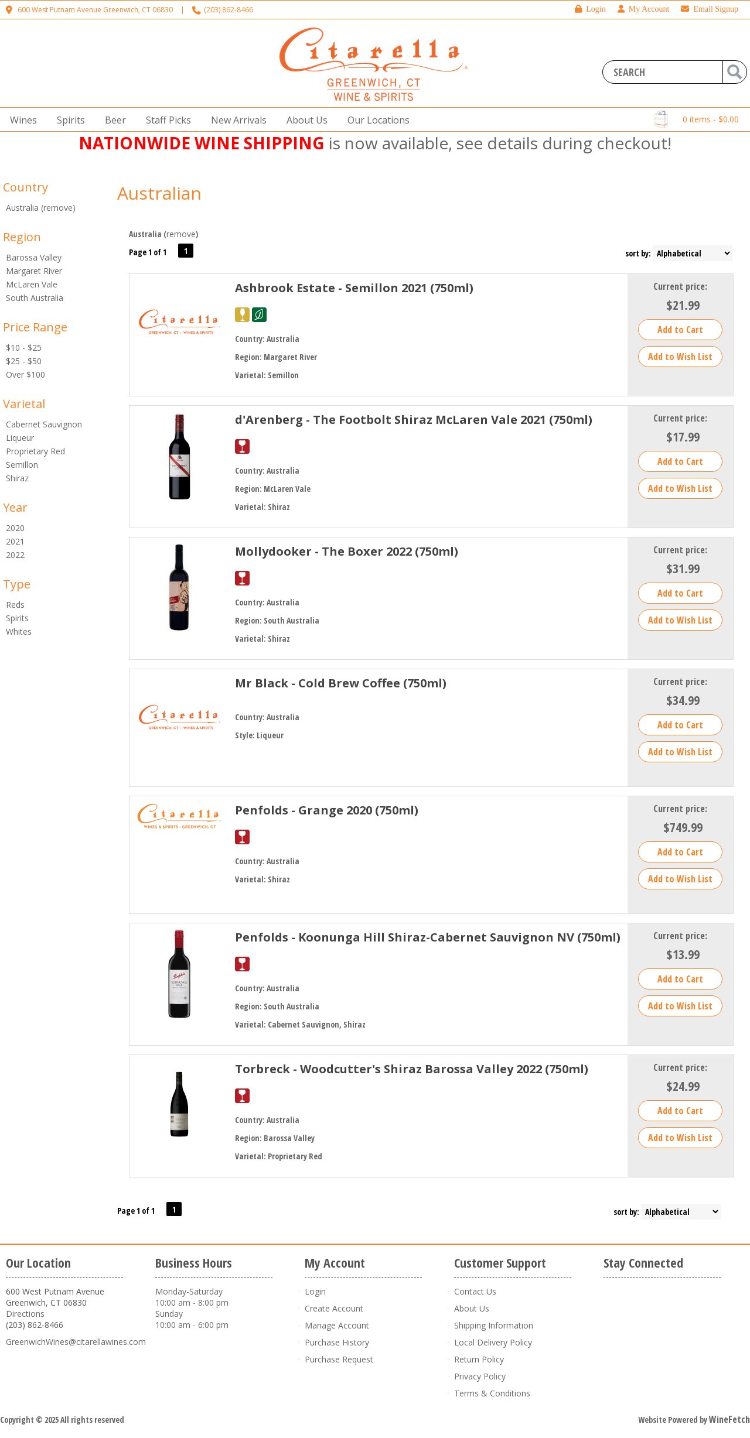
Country (25, 187)
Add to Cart (680, 329)
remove (181, 233)
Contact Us (475, 1291)
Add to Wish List (680, 356)
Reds (15, 604)
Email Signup (709, 9)
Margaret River (34, 270)
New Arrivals (239, 120)
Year (15, 507)
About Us (303, 120)
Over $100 (25, 374)
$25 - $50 (24, 361)
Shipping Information (493, 1325)
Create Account (334, 1308)
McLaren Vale (31, 284)
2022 (15, 554)
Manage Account (337, 1325)
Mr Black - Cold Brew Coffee (340, 683)
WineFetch (729, 1419)
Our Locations (375, 120)
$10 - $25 (24, 347)
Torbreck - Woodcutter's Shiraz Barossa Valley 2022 (411, 1069)
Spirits (67, 120)
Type (16, 584)
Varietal (24, 404)
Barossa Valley (34, 257)
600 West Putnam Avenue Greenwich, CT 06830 (95, 10)
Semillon (22, 464)
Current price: (680, 286)
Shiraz (17, 478)
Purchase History (337, 1342)
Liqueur (20, 437)
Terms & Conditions (492, 1393)
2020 (15, 527)
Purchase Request (339, 1359)
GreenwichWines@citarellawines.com (76, 1341)
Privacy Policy (480, 1376)
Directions (25, 1313)
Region (22, 237)
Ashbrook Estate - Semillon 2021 (354, 288)
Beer (112, 120)
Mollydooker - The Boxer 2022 (346, 551)
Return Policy (479, 1359)
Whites (19, 631)
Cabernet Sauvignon (44, 424)
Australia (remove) (41, 207)
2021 (15, 541)
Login (590, 9)
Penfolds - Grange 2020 (326, 810)
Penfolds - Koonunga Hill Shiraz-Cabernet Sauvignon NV (428, 937)
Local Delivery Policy (493, 1342)
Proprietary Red (35, 451)
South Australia (34, 297)
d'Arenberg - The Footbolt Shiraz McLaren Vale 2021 (413, 419)
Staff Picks (168, 120)
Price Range (35, 327)
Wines (20, 120)
